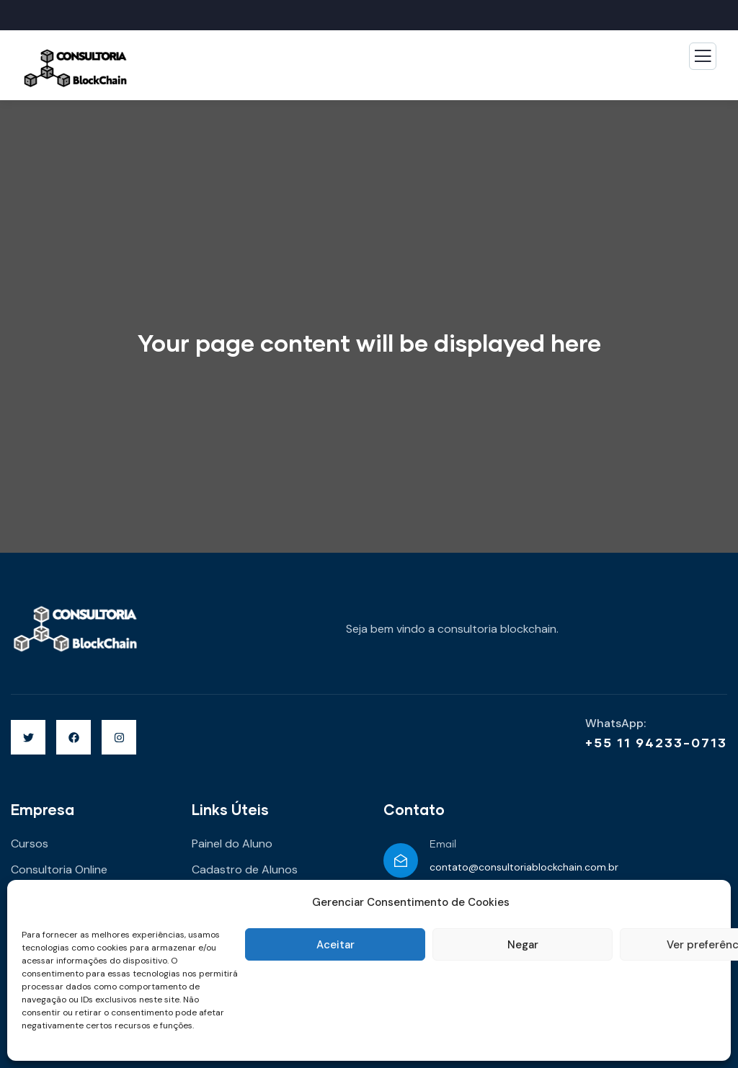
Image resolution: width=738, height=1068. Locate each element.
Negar (522, 945)
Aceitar (335, 945)
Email (443, 845)
